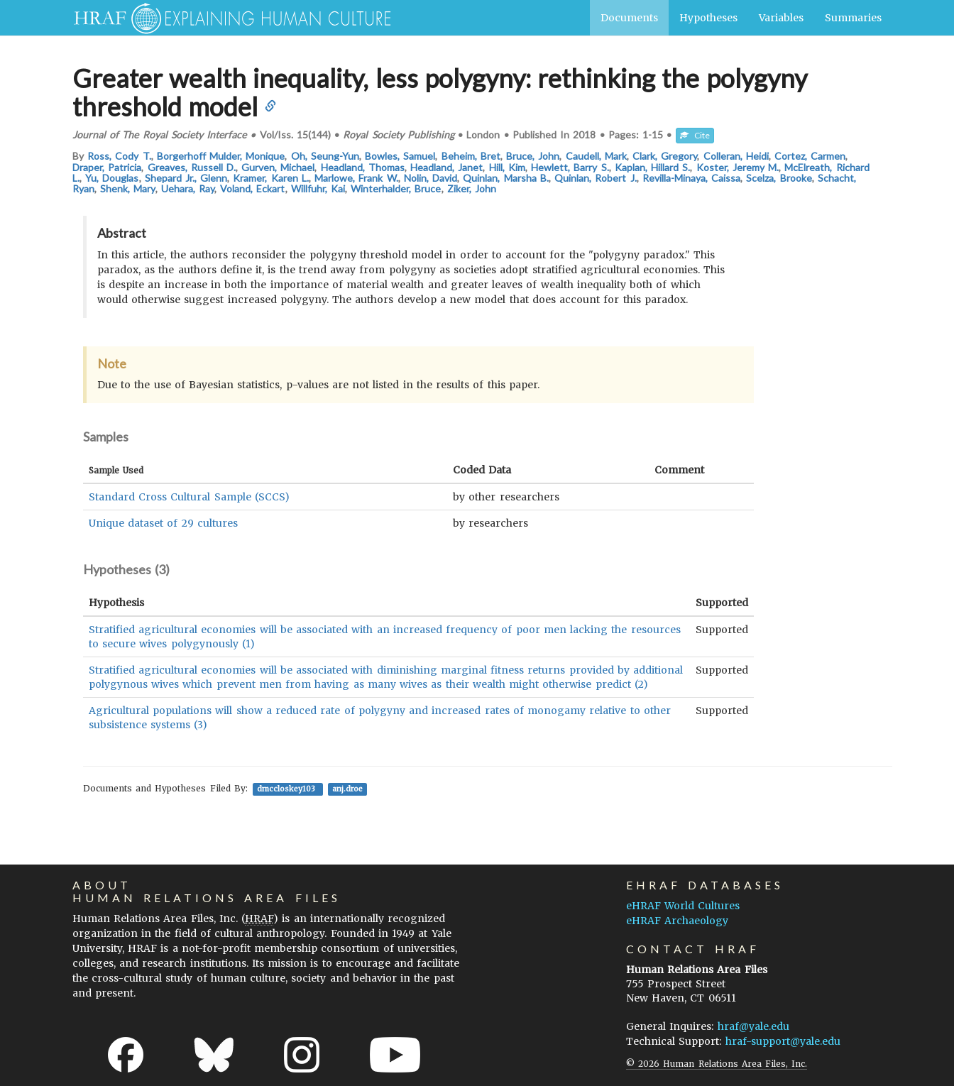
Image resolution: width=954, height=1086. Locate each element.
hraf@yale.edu (753, 1026)
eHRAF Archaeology (677, 920)
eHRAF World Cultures (683, 905)
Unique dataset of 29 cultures (163, 523)
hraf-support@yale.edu (782, 1041)
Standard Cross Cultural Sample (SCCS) (189, 496)
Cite (695, 135)
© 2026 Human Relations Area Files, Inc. (716, 1063)
